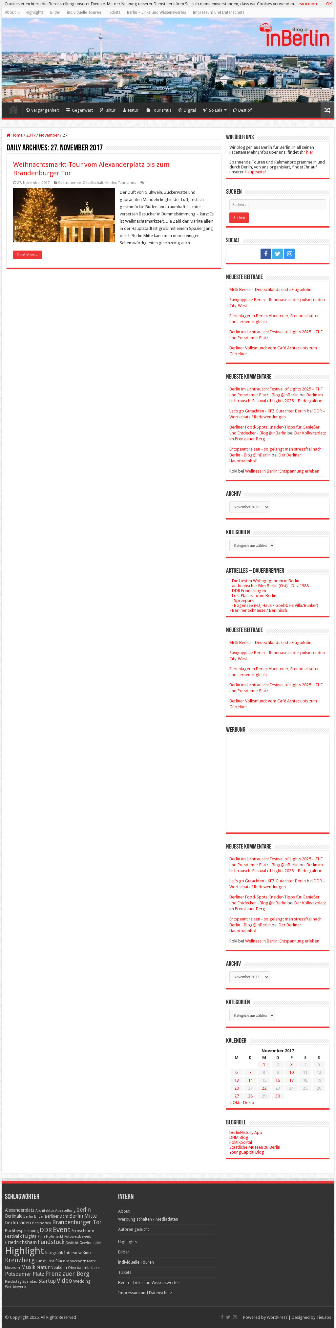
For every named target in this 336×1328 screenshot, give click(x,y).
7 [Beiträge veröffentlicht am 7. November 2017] (250, 1072)
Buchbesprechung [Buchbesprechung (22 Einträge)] (22, 1230)
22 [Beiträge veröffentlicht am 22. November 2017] (264, 1088)
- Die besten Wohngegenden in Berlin (264, 580)
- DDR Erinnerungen (247, 590)
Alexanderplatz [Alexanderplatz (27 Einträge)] (19, 1210)
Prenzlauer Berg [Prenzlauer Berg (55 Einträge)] (67, 1273)
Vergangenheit (42, 110)
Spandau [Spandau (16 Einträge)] (29, 1281)
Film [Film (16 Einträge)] (41, 1236)
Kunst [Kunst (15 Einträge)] (41, 1261)
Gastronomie (69, 183)
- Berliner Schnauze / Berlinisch (258, 610)
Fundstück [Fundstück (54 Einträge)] (51, 1242)
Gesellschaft (93, 183)
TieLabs (323, 1317)
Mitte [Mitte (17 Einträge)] (91, 1261)
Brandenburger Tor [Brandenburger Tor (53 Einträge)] (77, 1222)
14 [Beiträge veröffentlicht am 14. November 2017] (250, 1080)
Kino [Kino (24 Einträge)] (87, 1252)
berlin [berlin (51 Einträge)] (83, 1209)
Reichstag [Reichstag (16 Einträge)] (13, 1281)
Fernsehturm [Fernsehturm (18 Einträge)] (83, 1230)
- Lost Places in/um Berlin (252, 595)
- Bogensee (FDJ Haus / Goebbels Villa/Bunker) (273, 605)
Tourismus (158, 110)
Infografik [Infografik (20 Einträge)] (54, 1253)
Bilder (55, 12)
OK (329, 3)
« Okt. (234, 1102)
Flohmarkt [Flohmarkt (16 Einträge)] (54, 1236)
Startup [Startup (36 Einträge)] (47, 1281)
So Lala (212, 110)
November (49, 135)
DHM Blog (238, 1137)
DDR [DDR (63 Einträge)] (46, 1230)
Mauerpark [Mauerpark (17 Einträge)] (76, 1261)
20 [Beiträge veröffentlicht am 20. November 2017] (236, 1088)
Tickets (114, 12)
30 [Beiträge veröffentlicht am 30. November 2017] (277, 1096)
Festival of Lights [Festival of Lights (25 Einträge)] (21, 1236)
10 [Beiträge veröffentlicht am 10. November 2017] (291, 1072)
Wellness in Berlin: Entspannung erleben (282, 471)
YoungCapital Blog (246, 1152)
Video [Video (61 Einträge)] (64, 1280)
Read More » (27, 255)
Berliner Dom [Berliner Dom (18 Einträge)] (56, 1216)
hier (309, 152)
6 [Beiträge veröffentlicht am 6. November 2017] (236, 1072)
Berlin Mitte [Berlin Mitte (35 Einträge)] (83, 1216)
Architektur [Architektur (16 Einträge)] (44, 1210)
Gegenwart (79, 110)
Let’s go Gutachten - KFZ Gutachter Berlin (267, 411)
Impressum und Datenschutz (218, 12)
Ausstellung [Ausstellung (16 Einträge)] (65, 1210)
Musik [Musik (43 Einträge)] (28, 1267)
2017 (30, 135)
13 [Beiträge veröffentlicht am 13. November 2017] (236, 1080)
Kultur (108, 110)
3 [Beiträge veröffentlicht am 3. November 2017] (291, 1064)
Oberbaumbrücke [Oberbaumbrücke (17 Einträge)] (83, 1267)
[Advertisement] (277, 778)
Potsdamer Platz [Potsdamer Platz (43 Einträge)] (24, 1274)
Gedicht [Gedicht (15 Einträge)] (71, 1243)
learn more (308, 3)
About (10, 12)
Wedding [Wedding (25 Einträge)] (82, 1281)
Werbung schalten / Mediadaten (148, 1219)
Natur (130, 110)
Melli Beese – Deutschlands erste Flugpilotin (270, 289)
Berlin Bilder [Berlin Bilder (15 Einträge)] (33, 1216)
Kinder (110, 183)
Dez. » (248, 1102)
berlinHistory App (245, 1132)
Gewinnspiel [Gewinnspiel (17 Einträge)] (90, 1242)
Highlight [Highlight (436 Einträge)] (24, 1250)
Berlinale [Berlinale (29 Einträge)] (13, 1216)
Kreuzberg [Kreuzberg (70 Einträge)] (20, 1260)
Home (13, 109)
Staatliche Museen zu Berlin (254, 1147)
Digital (187, 110)
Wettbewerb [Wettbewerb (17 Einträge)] (15, 1286)
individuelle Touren (84, 12)
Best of (242, 110)
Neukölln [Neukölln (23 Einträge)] (59, 1267)
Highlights (35, 12)
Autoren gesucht (133, 1229)
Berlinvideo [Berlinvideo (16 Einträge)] (41, 1223)
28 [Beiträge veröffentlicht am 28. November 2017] (250, 1096)
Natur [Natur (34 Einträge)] (43, 1267)
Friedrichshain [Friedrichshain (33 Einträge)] (21, 1242)
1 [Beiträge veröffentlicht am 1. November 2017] (264, 1064)
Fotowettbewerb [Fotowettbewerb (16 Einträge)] (78, 1236)
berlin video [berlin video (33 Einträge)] (18, 1223)
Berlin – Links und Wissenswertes (156, 12)
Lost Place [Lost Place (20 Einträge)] (56, 1261)
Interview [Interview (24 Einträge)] (73, 1252)
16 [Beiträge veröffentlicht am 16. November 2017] (277, 1080)
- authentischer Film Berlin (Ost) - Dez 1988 (269, 585)
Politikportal (240, 1142)
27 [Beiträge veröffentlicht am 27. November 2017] (236, 1096)
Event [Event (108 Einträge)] (62, 1230)
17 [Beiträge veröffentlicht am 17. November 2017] (291, 1080)
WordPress (277, 1317)
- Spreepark (241, 600)
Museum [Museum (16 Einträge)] (12, 1268)
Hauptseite (255, 171)
